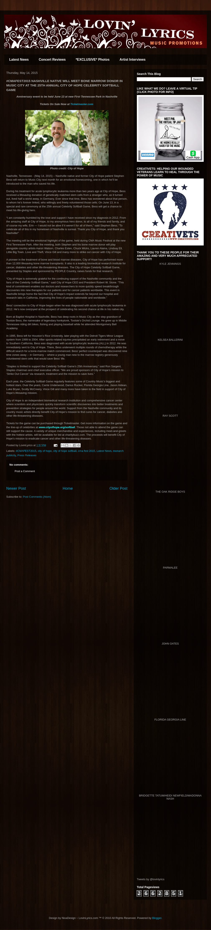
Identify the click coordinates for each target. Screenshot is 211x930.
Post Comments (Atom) (37, 496)
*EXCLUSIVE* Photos (92, 59)
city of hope (45, 450)
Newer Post (16, 488)
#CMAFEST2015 (26, 450)
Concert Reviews (52, 59)
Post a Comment (25, 471)
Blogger (156, 918)
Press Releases (26, 455)
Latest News (19, 59)
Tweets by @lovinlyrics (150, 879)
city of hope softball (64, 450)
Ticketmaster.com (81, 104)
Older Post (118, 488)
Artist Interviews (132, 59)
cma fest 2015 (86, 450)
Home (68, 488)
